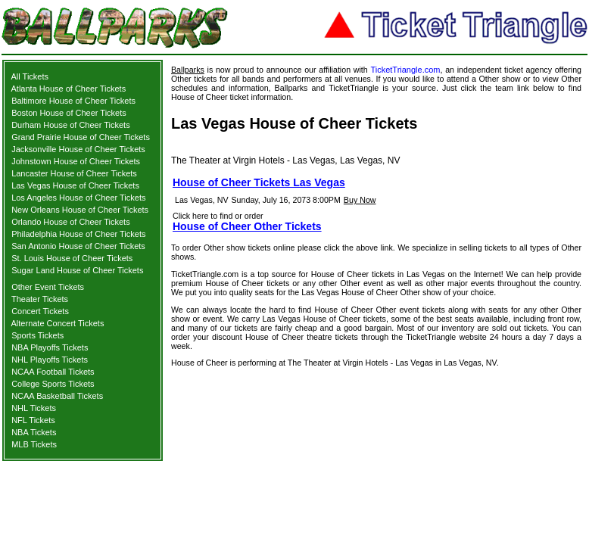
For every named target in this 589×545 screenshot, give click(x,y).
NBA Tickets (33, 432)
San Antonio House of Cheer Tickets (78, 246)
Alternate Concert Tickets (57, 323)
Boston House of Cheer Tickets (68, 112)
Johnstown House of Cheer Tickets (75, 161)
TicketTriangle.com (405, 69)
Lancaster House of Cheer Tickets (74, 173)
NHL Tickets (33, 408)
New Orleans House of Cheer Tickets (79, 209)
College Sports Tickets (52, 383)
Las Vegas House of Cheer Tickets (75, 185)
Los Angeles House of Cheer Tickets (78, 197)
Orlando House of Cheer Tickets (70, 221)
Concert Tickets (40, 311)
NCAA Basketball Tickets (57, 395)
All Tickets (30, 76)
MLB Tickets (34, 444)
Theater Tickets (39, 299)
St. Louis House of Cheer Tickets (71, 258)
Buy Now (360, 199)
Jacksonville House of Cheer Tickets (78, 149)
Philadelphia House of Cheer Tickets (78, 233)
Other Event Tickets (47, 286)
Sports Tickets (37, 335)
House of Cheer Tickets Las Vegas (259, 182)
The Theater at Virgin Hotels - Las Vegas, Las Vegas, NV (285, 160)
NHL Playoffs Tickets (49, 359)
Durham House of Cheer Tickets (70, 124)
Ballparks (187, 69)
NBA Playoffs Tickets (49, 347)
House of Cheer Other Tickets (247, 226)
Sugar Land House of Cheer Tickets (77, 270)
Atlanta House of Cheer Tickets (68, 88)
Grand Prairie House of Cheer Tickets (80, 137)
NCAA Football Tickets (52, 371)
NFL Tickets (33, 420)
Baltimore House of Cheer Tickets (73, 100)
